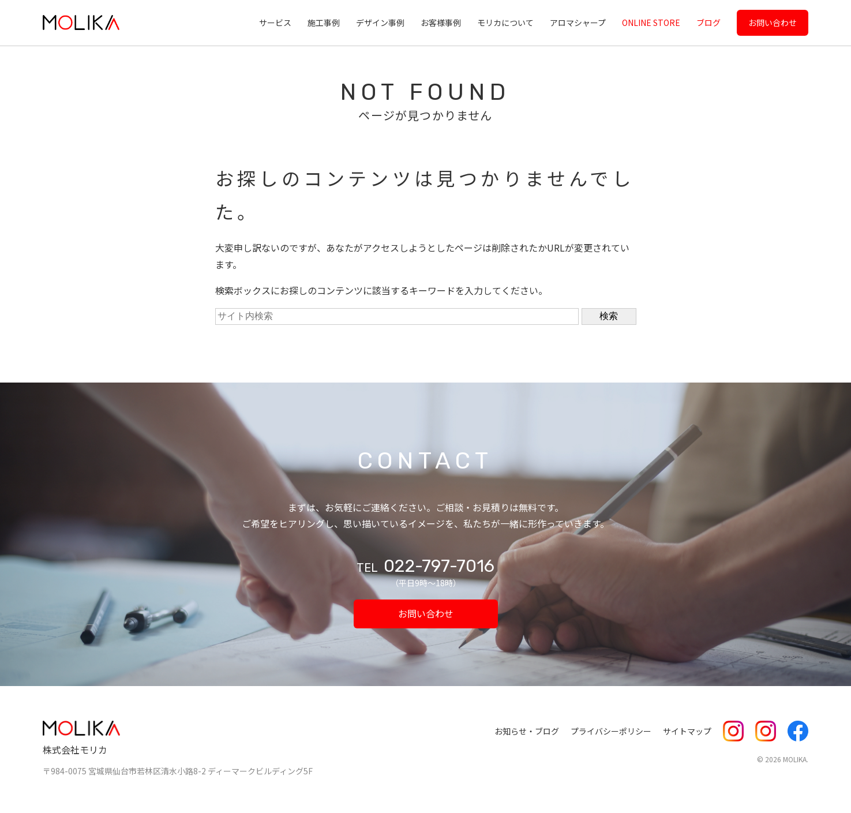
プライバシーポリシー (611, 731)
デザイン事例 (380, 22)
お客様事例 (441, 22)
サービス (275, 22)
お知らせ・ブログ (526, 731)
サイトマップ (687, 731)
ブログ (708, 22)
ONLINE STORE (651, 22)
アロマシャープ (578, 22)
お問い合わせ (772, 22)
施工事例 (324, 22)
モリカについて (505, 22)
